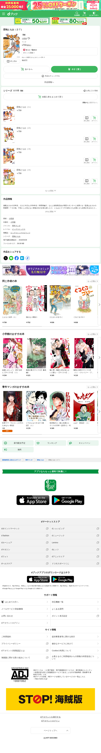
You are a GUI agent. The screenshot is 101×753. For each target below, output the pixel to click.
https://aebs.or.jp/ (41, 679)
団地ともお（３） (24, 149)
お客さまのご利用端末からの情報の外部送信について (73, 657)
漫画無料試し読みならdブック (11, 460)
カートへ (28, 69)
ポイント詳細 (28, 53)
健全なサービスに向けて (62, 643)
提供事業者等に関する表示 (63, 636)
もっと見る (91, 281)
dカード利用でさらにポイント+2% (32, 57)
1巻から (85, 102)
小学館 (13, 222)
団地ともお (16, 236)
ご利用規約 (6, 636)
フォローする (28, 38)
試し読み (13, 61)
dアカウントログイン (10, 623)
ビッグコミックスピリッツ (20, 233)
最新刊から (94, 102)
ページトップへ (50, 730)
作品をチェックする (52, 76)
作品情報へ (49, 82)
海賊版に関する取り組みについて (15, 657)
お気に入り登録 (92, 91)
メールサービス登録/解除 (12, 609)
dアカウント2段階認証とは (13, 650)
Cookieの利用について (61, 650)
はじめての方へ (9, 602)
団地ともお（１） (24, 107)
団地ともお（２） (24, 128)
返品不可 (24, 60)
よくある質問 (57, 609)
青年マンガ (16, 226)
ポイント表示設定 (59, 616)
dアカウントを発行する (50, 717)
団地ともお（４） (24, 170)
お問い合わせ (7, 616)
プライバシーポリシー (11, 643)
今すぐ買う (76, 69)
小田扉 (24, 38)
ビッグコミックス (18, 229)
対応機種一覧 (57, 602)
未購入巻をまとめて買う (52, 97)
